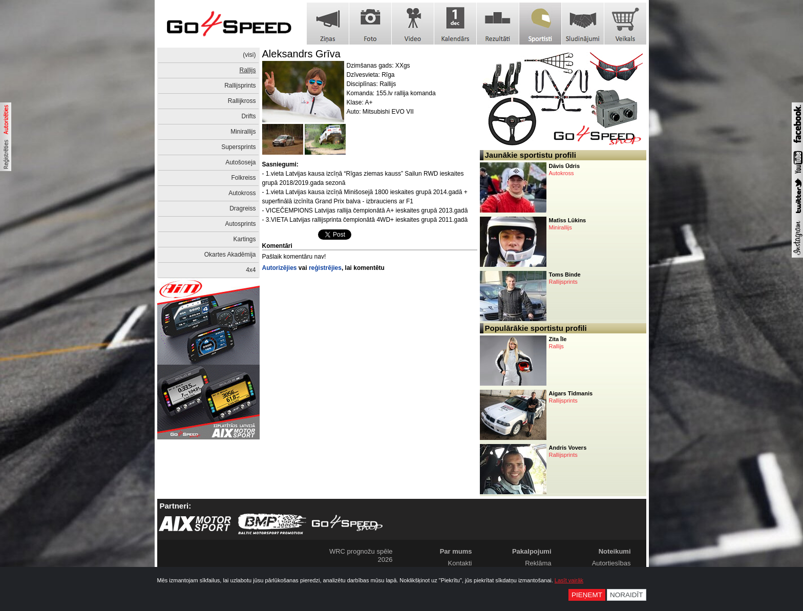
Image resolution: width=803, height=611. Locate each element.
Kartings (244, 239)
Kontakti (460, 563)
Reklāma (538, 563)
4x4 (251, 269)
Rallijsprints (240, 85)
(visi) (249, 54)
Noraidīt (626, 595)
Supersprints (238, 147)
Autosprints (240, 223)
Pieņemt (587, 595)
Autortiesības (611, 563)
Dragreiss (242, 208)
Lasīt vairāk (569, 580)
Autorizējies (279, 267)
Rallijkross (242, 100)
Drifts (249, 116)
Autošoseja (240, 162)
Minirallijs (243, 131)
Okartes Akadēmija (230, 254)
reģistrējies (325, 267)
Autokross (242, 193)
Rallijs (247, 70)
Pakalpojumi (532, 551)
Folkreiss (243, 177)
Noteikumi (615, 551)
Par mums (456, 551)
